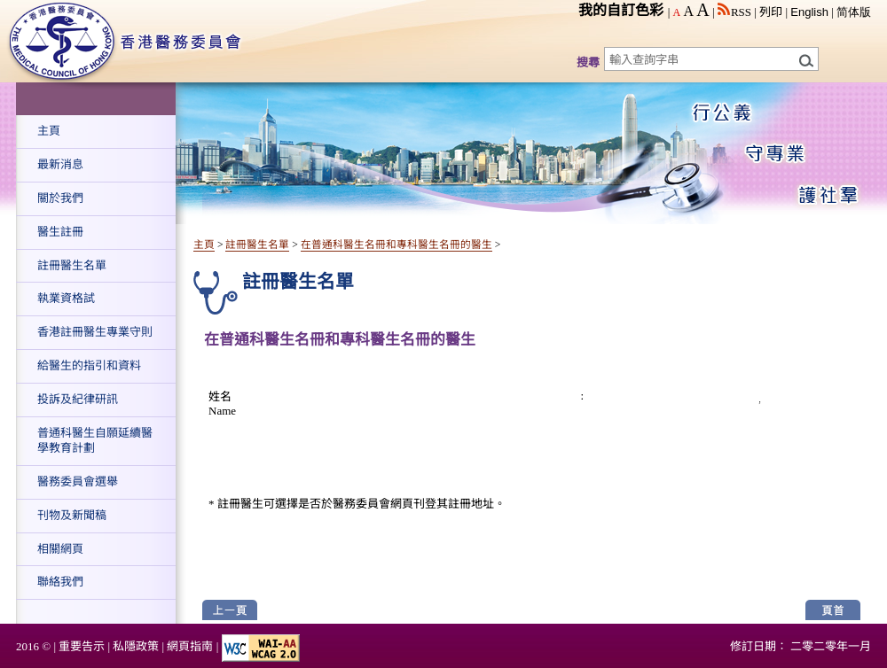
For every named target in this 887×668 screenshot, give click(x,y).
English (809, 12)
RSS (734, 12)
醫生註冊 (60, 231)
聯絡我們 (60, 581)
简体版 (853, 12)
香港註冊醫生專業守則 (95, 331)
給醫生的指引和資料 (89, 365)
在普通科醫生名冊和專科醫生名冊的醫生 (396, 245)
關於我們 (60, 198)
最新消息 (60, 164)
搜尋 (588, 62)
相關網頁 (60, 548)
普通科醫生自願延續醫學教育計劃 (95, 440)
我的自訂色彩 (620, 10)
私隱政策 (136, 646)
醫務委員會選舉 (77, 481)
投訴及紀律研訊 (77, 399)
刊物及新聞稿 (71, 515)
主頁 (48, 130)
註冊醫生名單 (71, 265)
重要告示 (82, 646)
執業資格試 (66, 298)
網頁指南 (190, 646)
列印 (770, 12)
